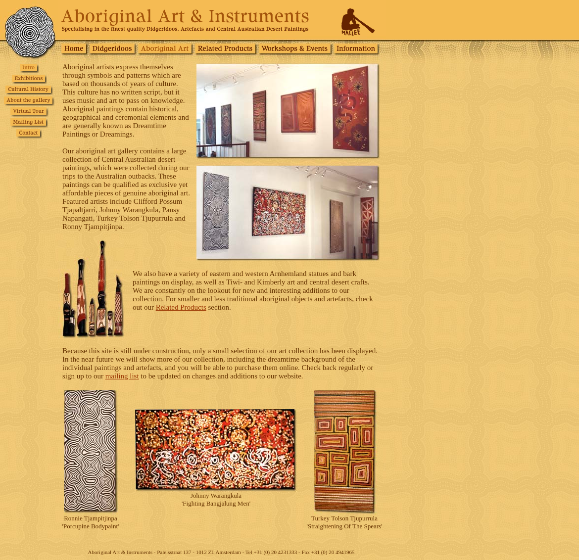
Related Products (181, 307)
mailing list (122, 376)
